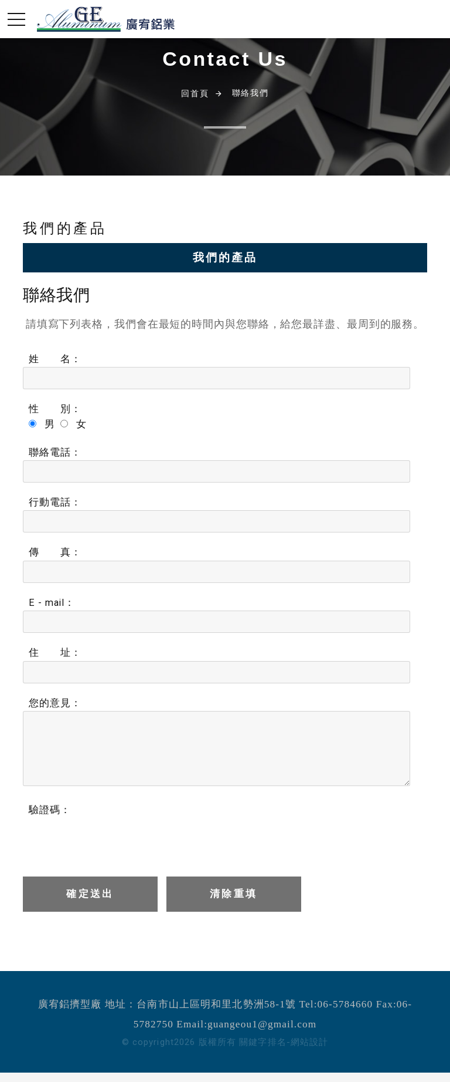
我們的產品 (224, 257)
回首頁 (195, 93)
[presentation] (111, 841)
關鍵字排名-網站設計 (283, 1042)
